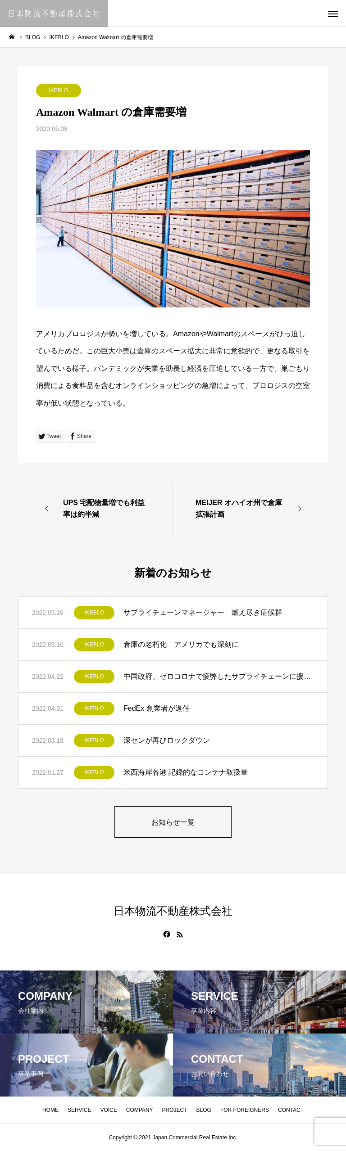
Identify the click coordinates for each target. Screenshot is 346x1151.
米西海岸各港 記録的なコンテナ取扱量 (185, 772)
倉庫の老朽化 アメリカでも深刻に (181, 644)
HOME (50, 1110)
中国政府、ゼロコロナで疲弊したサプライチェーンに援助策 (218, 676)
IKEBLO (58, 90)
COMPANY (139, 1110)
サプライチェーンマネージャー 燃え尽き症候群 (202, 612)
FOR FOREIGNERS (244, 1110)
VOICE (108, 1110)
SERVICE (79, 1110)
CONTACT (291, 1110)
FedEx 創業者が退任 (156, 708)
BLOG (203, 1110)
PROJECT (174, 1110)
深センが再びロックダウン (166, 740)
